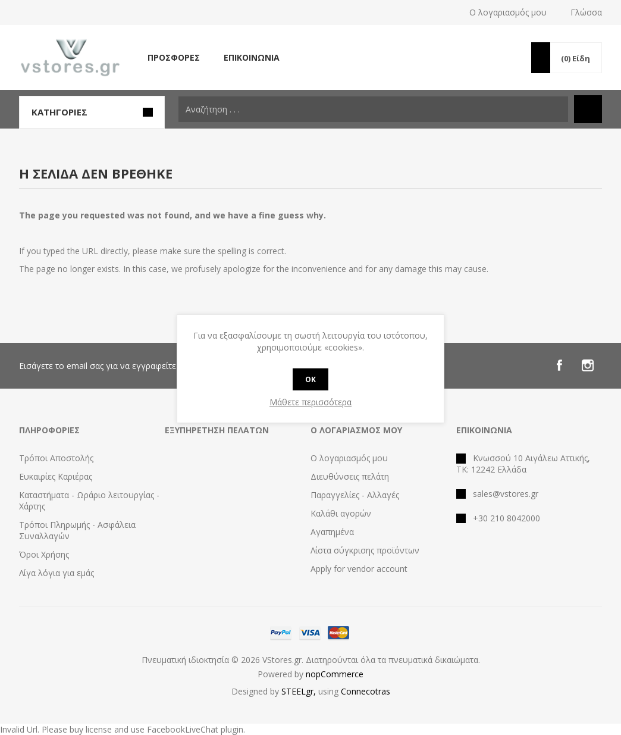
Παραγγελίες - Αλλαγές (354, 495)
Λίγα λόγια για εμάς (56, 572)
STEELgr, (299, 691)
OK (310, 379)
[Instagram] (587, 365)
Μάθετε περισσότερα (310, 402)
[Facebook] (559, 365)
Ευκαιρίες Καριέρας (55, 476)
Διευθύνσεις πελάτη (349, 476)
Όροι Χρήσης (44, 554)
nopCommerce (334, 674)
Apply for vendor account (358, 568)
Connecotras (365, 691)
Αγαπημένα (332, 531)
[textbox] (373, 109)
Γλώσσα (586, 12)
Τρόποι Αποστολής (56, 458)
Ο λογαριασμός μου (508, 12)
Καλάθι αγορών (340, 513)
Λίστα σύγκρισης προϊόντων (364, 550)
